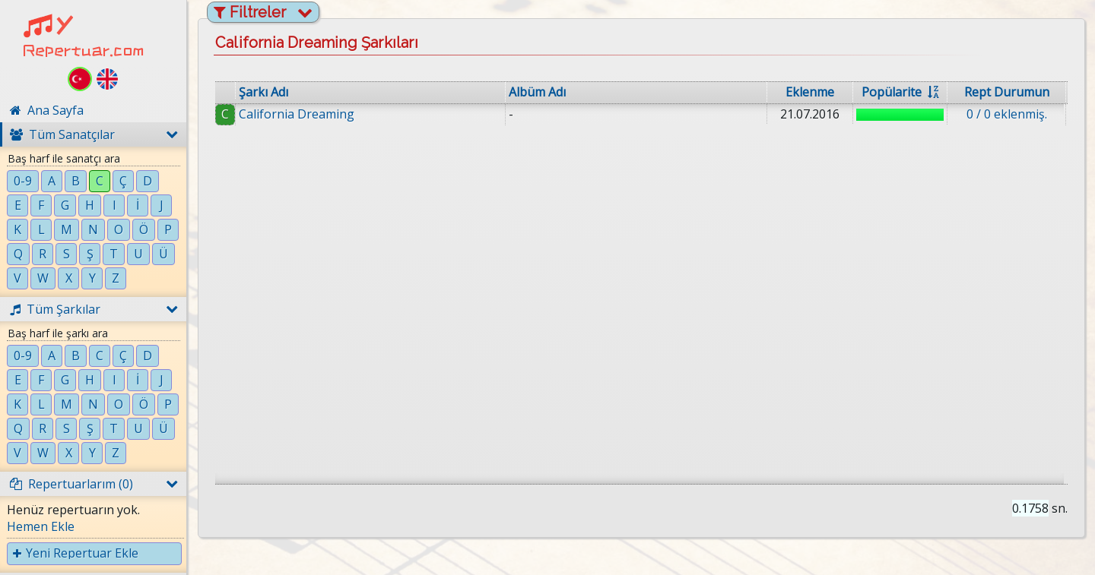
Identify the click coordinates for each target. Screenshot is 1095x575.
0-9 (23, 180)
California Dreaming (296, 114)
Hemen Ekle (41, 526)
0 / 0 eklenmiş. (1006, 114)
